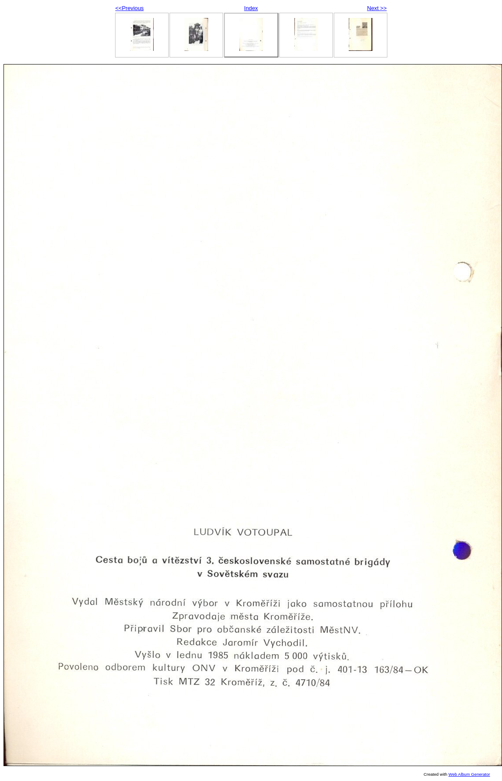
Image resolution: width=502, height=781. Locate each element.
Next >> (377, 8)
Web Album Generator (469, 774)
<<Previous (130, 8)
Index (251, 8)
